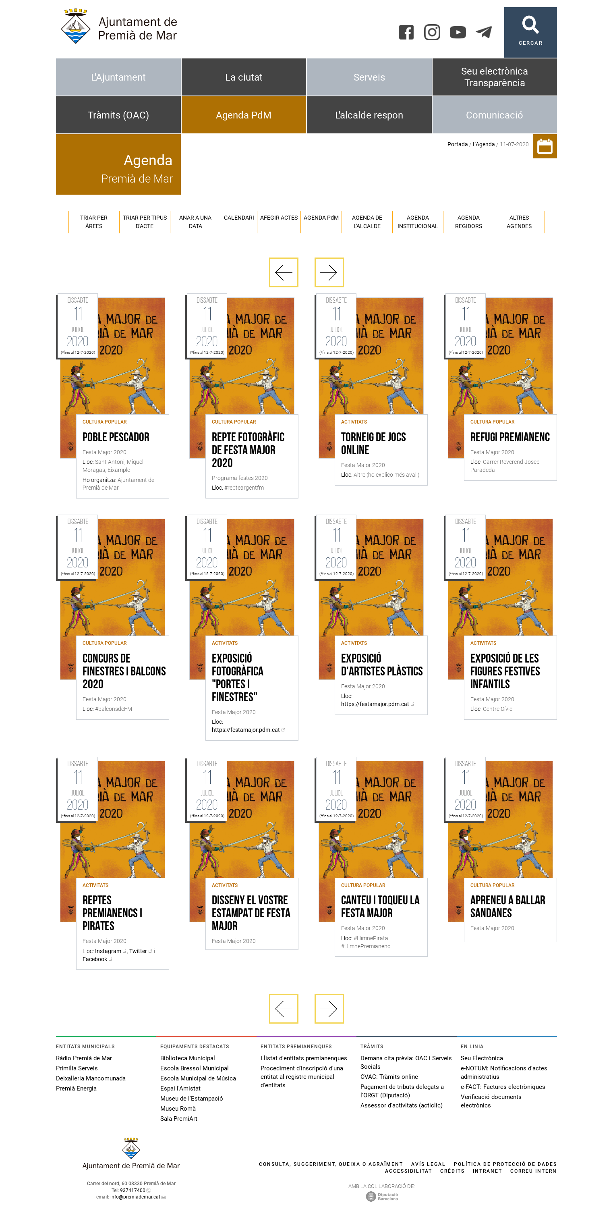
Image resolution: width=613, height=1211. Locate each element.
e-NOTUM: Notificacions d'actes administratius (504, 1072)
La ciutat (244, 77)
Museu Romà (178, 1108)
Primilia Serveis (77, 1068)
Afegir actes (279, 217)
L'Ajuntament (118, 77)
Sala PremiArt (178, 1118)
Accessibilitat (408, 1171)
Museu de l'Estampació (191, 1098)
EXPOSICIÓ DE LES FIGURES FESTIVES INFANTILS (505, 672)
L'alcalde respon (369, 115)
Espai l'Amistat (180, 1088)
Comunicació (494, 115)
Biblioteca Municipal (187, 1058)
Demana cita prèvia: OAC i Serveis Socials (406, 1062)
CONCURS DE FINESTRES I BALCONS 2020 (124, 672)
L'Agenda (484, 144)
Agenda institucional (418, 221)
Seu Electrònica (482, 1058)
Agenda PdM (243, 115)
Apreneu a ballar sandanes (507, 907)
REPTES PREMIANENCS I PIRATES (112, 914)
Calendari (239, 217)
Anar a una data (195, 221)
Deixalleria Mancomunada (91, 1078)
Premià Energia (76, 1088)
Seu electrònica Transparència (494, 77)
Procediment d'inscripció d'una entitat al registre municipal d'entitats (302, 1077)
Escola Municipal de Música (198, 1078)
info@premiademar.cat (135, 1197)
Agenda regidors (468, 221)
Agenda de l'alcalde (367, 221)
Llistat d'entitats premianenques (304, 1058)
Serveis (369, 77)
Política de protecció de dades (505, 1164)
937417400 (132, 1190)
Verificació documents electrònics (491, 1101)
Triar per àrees (94, 221)
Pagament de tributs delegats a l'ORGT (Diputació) (402, 1091)
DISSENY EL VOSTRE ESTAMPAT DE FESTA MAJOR (251, 914)
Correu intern (533, 1171)
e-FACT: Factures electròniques (503, 1087)
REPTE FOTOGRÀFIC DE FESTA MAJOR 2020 (248, 451)
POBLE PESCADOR (116, 438)
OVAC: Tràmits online (389, 1076)
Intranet (487, 1171)
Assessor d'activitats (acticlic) (401, 1105)
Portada (457, 144)
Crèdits (452, 1171)
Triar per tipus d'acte (145, 221)
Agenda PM (321, 217)
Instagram (108, 951)
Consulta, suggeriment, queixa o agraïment (331, 1164)
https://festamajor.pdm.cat (246, 730)
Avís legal (428, 1164)
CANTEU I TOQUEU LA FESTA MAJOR (380, 907)
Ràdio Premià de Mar (84, 1058)
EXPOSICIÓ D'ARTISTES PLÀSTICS (382, 666)
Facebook (95, 959)
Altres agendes (519, 221)
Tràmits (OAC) (118, 115)
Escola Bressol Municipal (194, 1068)
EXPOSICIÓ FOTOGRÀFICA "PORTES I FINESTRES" (237, 678)
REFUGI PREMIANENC (510, 438)
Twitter (138, 951)
